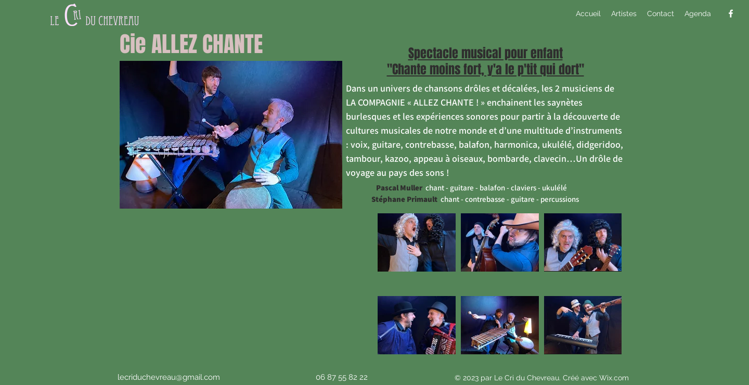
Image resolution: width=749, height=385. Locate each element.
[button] (624, 14)
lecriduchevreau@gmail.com (169, 377)
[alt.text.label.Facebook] (731, 13)
